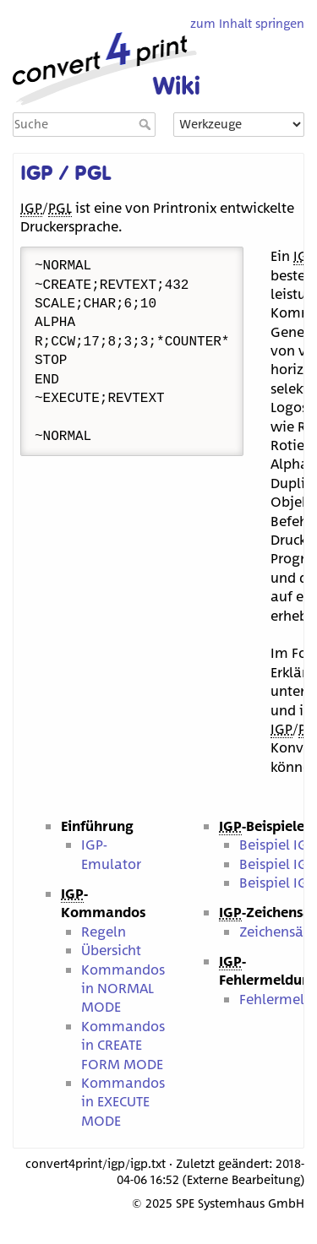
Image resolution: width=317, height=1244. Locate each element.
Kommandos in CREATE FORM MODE (123, 1045)
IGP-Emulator (111, 853)
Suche (147, 124)
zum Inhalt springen (247, 23)
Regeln (103, 931)
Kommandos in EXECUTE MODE (123, 1101)
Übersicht (111, 950)
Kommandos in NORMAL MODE (123, 988)
